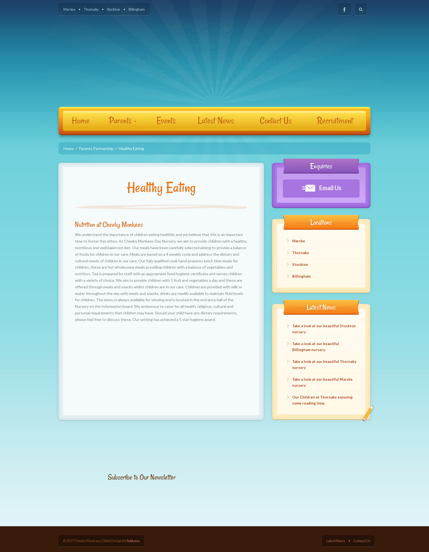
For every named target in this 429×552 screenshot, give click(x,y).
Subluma (133, 541)
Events (166, 121)
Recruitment (335, 121)
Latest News (216, 121)
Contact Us (276, 121)
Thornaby (91, 9)
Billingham (137, 9)
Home (80, 121)
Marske (69, 9)
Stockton (113, 9)
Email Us (321, 188)
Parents (123, 121)
